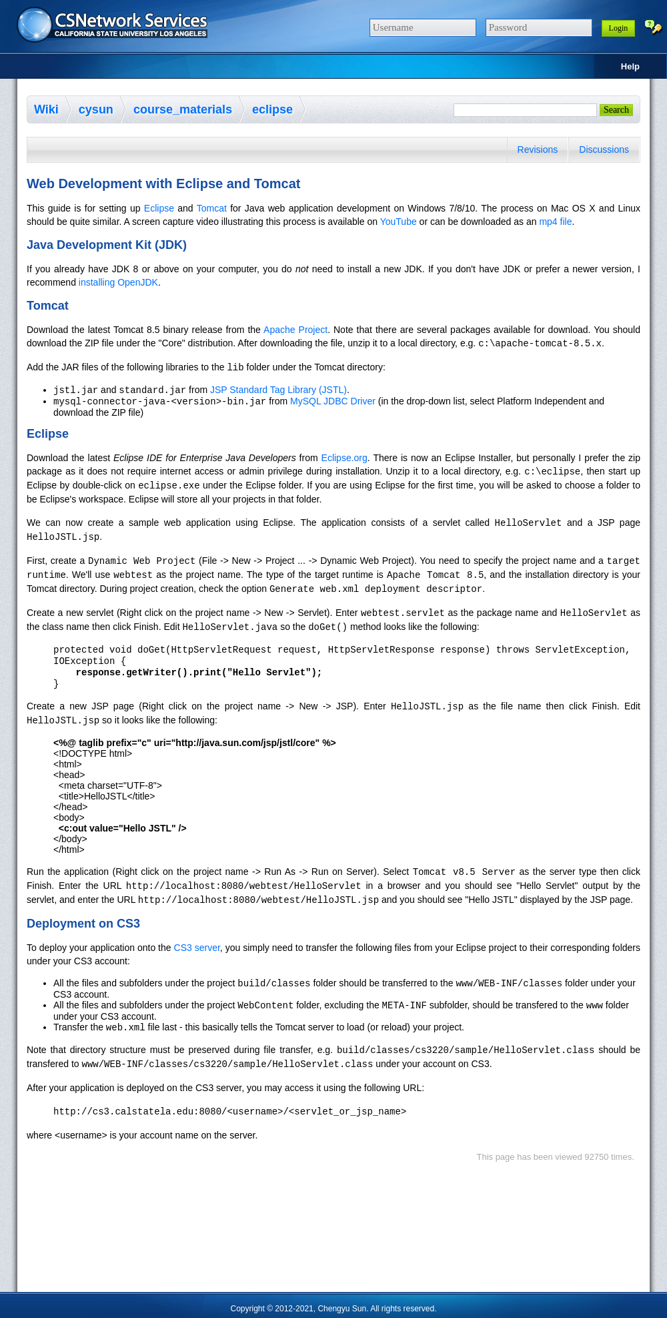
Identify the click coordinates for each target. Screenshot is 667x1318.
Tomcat (212, 208)
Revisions (538, 149)
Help (630, 66)
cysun (96, 109)
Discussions (604, 149)
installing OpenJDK (118, 282)
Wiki (46, 109)
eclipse (272, 109)
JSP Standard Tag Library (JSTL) (278, 389)
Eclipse (159, 208)
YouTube (398, 221)
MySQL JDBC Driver (333, 402)
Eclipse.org (344, 459)
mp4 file (555, 221)
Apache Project (295, 329)
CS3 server (197, 945)
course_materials (182, 109)
